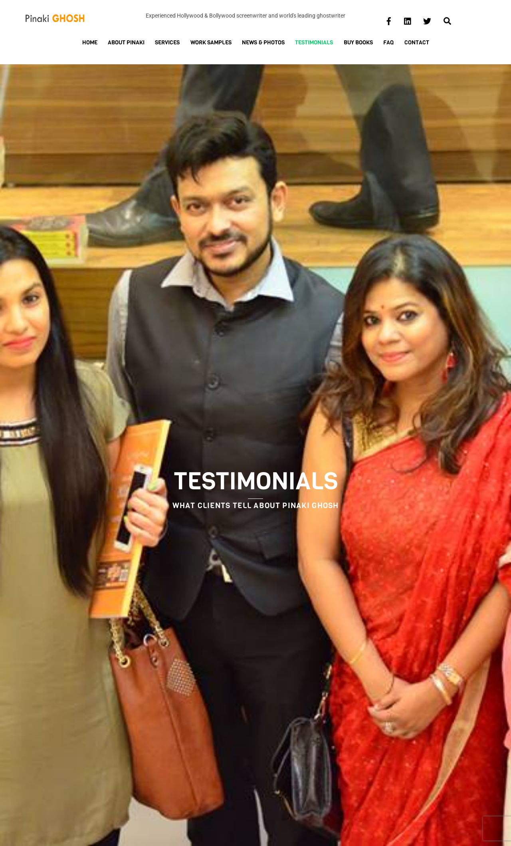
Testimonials (314, 42)
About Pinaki (126, 42)
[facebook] (389, 20)
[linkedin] (408, 20)
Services (167, 42)
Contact (416, 42)
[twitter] (427, 20)
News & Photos (263, 42)
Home (89, 42)
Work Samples (211, 42)
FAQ (388, 42)
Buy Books (358, 42)
